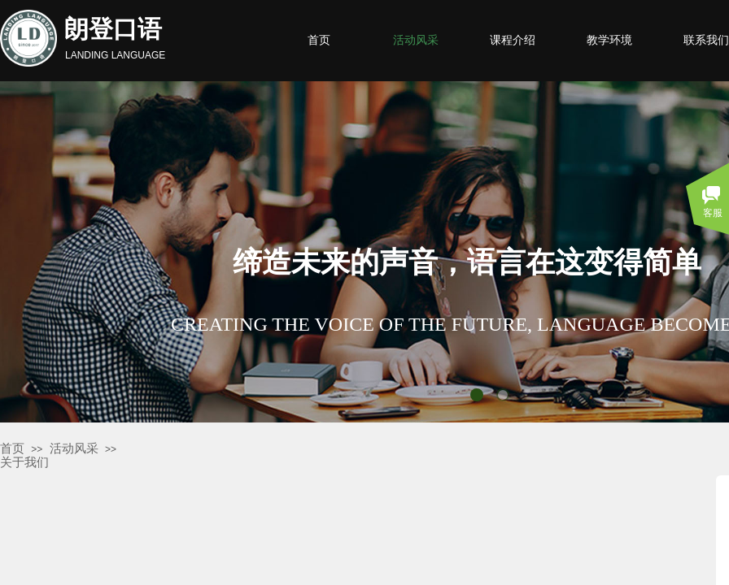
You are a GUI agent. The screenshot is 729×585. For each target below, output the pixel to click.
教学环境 (609, 40)
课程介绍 (512, 40)
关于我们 (24, 462)
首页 (12, 448)
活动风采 (74, 448)
